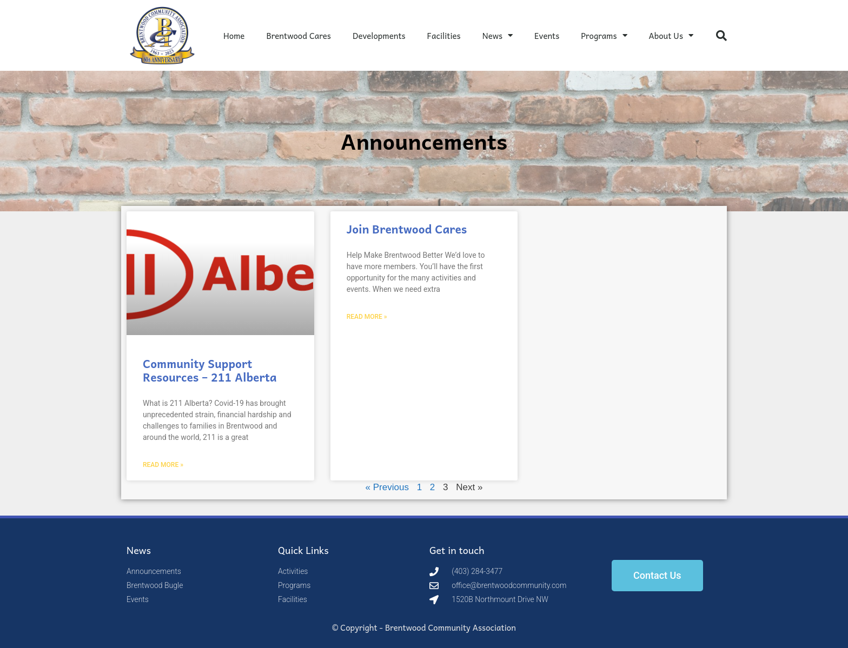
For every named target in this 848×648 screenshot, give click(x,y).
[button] (721, 35)
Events (546, 35)
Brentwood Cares (298, 35)
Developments (379, 35)
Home (234, 35)
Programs (604, 35)
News (497, 35)
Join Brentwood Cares (407, 228)
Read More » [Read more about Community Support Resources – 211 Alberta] (163, 465)
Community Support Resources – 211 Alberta (210, 370)
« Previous (387, 487)
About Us (671, 35)
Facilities (444, 35)
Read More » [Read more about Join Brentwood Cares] (367, 316)
